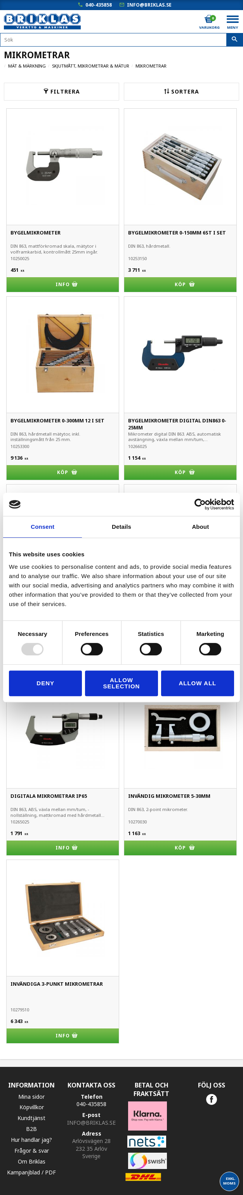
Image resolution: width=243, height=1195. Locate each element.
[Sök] (234, 40)
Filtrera (65, 91)
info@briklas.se (149, 5)
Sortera (185, 91)
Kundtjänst (31, 1118)
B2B (31, 1128)
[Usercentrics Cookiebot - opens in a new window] (200, 504)
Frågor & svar (31, 1150)
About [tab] (200, 526)
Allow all (197, 683)
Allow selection (121, 683)
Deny (45, 683)
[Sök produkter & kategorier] (121, 40)
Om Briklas (31, 1161)
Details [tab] (121, 526)
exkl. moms (229, 1181)
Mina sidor (31, 1096)
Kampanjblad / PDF (31, 1172)
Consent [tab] (42, 526)
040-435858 (98, 5)
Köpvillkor (31, 1107)
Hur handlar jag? (31, 1139)
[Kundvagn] (209, 19)
